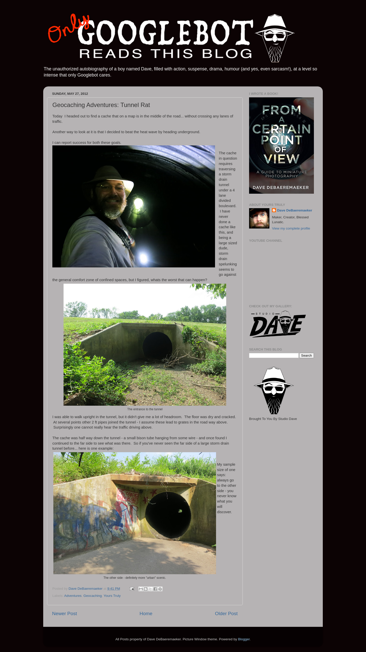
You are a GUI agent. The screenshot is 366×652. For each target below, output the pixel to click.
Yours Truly (112, 596)
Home (146, 613)
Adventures (73, 596)
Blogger (244, 639)
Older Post (226, 613)
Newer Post (64, 613)
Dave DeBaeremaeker (294, 210)
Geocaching (92, 596)
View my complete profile (291, 228)
